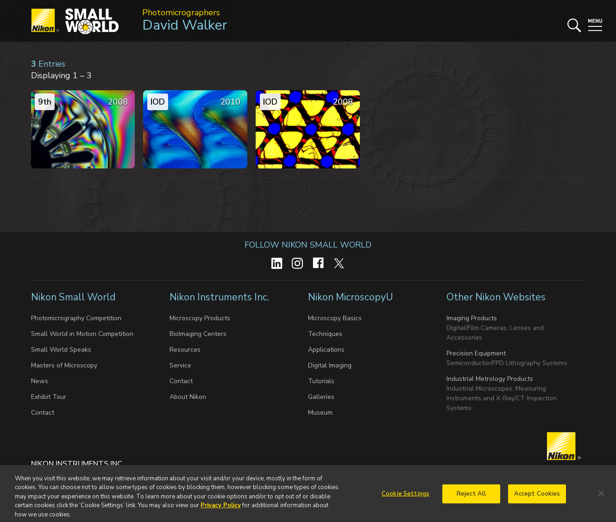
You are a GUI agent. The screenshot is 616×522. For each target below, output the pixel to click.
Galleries (321, 396)
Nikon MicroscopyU (350, 297)
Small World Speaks (61, 349)
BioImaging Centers (198, 333)
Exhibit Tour (48, 396)
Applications (326, 349)
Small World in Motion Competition (82, 333)
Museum (320, 412)
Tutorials (321, 381)
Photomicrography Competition (76, 318)
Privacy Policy (221, 508)
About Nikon (188, 396)
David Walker (184, 25)
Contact (42, 412)
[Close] (601, 496)
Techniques (325, 333)
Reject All (471, 496)
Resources (185, 349)
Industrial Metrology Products (489, 378)
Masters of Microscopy (64, 365)
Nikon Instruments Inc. (220, 297)
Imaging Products (471, 318)
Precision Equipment (476, 353)
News (39, 381)
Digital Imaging (330, 365)
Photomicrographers (181, 12)
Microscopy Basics (335, 318)
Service (180, 365)
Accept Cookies (537, 496)
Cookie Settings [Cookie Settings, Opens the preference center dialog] (405, 496)
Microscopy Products (200, 318)
